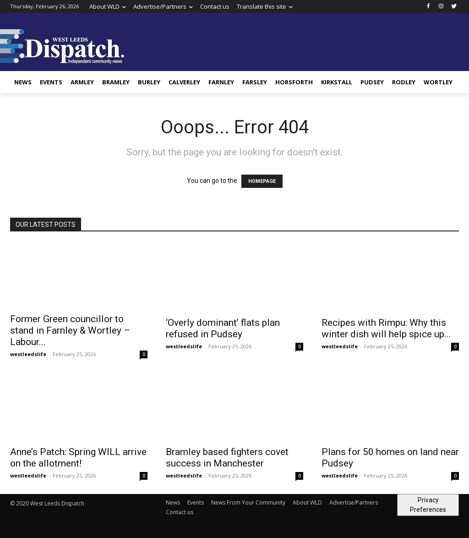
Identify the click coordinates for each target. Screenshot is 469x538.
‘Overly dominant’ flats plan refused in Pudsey (223, 328)
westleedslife (28, 354)
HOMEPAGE (262, 181)
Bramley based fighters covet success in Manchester (227, 457)
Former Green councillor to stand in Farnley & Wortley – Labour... (70, 330)
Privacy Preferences (428, 504)
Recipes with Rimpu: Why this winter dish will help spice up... (386, 328)
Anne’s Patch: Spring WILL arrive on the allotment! (78, 457)
